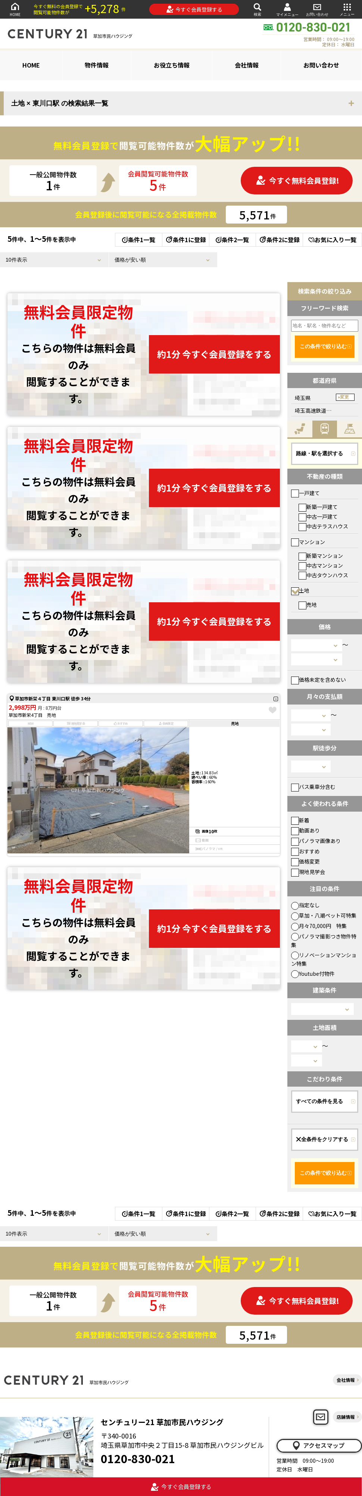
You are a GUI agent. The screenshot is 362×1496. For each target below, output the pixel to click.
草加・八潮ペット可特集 (323, 915)
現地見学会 (308, 871)
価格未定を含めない (318, 679)
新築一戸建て (318, 506)
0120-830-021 (138, 1458)
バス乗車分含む (313, 786)
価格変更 (305, 861)
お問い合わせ (317, 9)
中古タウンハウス (323, 575)
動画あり (305, 830)
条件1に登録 (185, 239)
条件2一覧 (232, 239)
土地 (300, 590)
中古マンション (321, 565)
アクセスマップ (317, 1445)
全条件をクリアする (322, 1139)
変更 (344, 397)
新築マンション (321, 555)
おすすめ (305, 851)
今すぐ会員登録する (194, 9)
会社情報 (247, 64)
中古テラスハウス (323, 526)
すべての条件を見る (319, 1101)
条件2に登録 (279, 239)
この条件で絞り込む (323, 346)
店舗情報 (346, 1417)
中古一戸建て (318, 516)
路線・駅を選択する (319, 453)
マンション (308, 542)
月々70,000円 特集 (319, 926)
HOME (15, 9)
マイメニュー (287, 9)
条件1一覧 (138, 239)
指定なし (305, 905)
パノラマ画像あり (316, 840)
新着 (300, 820)
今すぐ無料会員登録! (297, 180)
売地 (308, 604)
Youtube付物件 (313, 973)
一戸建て (305, 493)
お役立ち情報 (172, 64)
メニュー (347, 9)
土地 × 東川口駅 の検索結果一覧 (59, 103)
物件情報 (97, 64)
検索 (257, 9)
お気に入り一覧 (332, 239)
